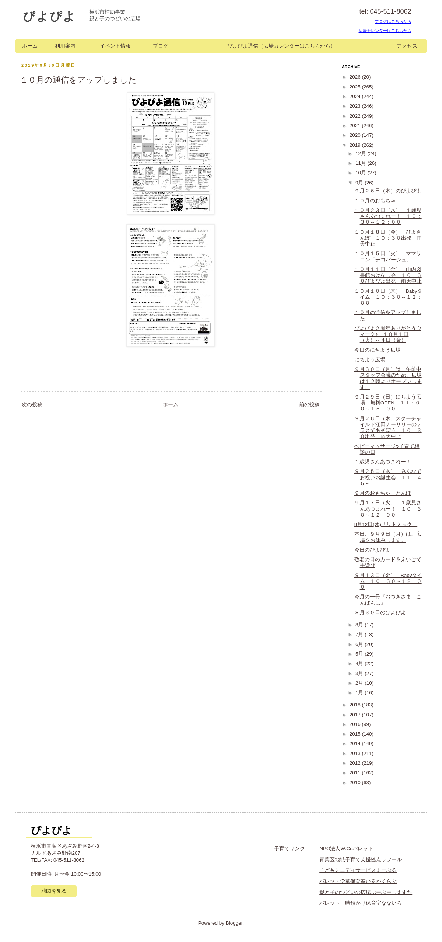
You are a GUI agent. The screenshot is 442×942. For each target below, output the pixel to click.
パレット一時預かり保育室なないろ (360, 903)
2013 (356, 753)
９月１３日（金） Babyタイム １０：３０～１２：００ (388, 581)
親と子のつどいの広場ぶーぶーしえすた (365, 892)
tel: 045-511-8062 (385, 11)
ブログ (160, 46)
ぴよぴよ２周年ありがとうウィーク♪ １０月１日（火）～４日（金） (387, 334)
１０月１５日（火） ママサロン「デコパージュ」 (387, 256)
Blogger (234, 923)
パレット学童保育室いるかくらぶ (358, 881)
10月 (361, 172)
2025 (356, 87)
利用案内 (65, 46)
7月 (360, 634)
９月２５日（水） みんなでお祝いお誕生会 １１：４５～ (388, 477)
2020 (356, 135)
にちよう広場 (369, 359)
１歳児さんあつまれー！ (382, 462)
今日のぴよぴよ (372, 550)
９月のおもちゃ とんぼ (382, 493)
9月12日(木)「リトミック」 (386, 524)
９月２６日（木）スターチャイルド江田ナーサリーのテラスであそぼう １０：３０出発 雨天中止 (388, 427)
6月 (360, 644)
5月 (360, 654)
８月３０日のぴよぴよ (380, 612)
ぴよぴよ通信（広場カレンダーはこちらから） (281, 46)
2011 (356, 772)
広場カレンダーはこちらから (385, 30)
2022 (356, 116)
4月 (360, 663)
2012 (356, 763)
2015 (356, 734)
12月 (361, 153)
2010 (356, 782)
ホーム (30, 46)
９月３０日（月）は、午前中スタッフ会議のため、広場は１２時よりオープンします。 (388, 378)
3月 (360, 673)
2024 (356, 96)
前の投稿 (309, 404)
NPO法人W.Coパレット (346, 848)
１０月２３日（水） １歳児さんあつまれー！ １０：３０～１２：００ (388, 216)
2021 (356, 125)
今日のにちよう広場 (377, 350)
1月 (360, 692)
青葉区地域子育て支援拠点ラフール (360, 859)
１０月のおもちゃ (375, 201)
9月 (360, 182)
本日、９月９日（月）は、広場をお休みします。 (387, 537)
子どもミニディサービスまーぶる (358, 870)
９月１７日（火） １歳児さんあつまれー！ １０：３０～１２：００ (388, 508)
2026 (356, 77)
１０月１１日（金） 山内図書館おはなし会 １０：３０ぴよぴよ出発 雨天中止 (388, 275)
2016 (356, 724)
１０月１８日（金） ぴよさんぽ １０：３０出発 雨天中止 (388, 238)
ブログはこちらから (393, 21)
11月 (361, 163)
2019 (356, 145)
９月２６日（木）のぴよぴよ (387, 191)
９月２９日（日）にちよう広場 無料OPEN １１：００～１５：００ (387, 402)
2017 (356, 714)
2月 (360, 683)
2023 (356, 106)
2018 (356, 705)
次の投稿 (32, 404)
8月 (360, 625)
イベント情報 (115, 46)
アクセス (407, 46)
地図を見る (54, 891)
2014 (356, 743)
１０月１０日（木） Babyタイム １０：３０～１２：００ (388, 297)
